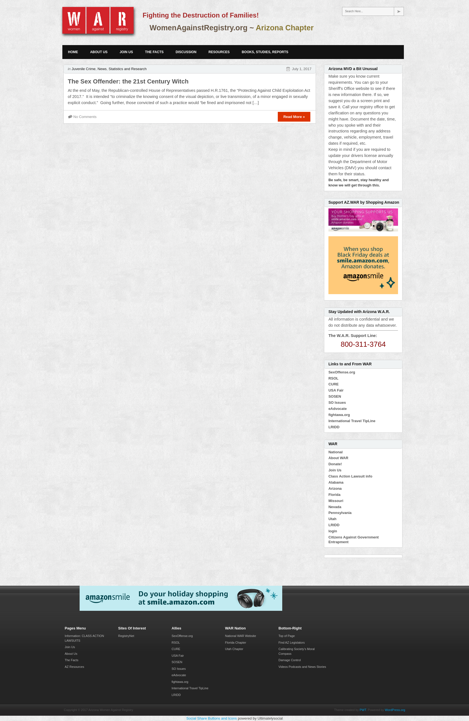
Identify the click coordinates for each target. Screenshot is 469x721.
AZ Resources (74, 666)
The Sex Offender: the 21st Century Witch (128, 81)
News (102, 69)
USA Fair (335, 390)
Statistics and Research (128, 69)
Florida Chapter (235, 642)
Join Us (126, 52)
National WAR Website (240, 636)
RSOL (333, 378)
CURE (333, 384)
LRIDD (334, 427)
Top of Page (287, 636)
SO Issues (337, 402)
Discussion (186, 52)
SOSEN (334, 396)
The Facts (154, 52)
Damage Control (290, 660)
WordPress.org (395, 710)
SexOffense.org (341, 372)
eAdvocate (337, 409)
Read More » (294, 117)
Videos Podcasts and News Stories (302, 666)
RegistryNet (126, 636)
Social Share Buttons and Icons (211, 718)
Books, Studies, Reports (265, 52)
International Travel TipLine (351, 421)
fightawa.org (339, 415)
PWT (363, 710)
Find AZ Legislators (292, 642)
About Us (99, 52)
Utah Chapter (234, 649)
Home (73, 52)
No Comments (85, 117)
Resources (219, 52)
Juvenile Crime (83, 69)
